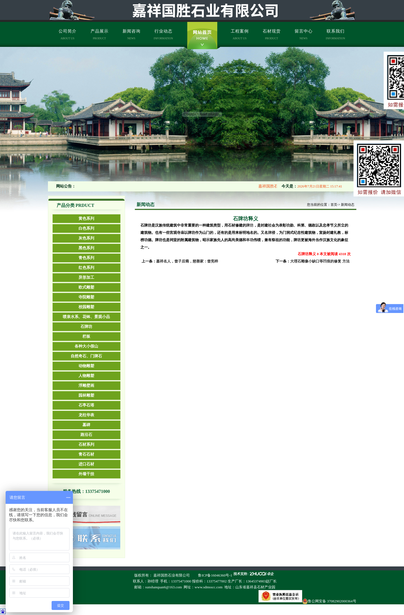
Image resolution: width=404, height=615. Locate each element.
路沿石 (86, 435)
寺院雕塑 (86, 297)
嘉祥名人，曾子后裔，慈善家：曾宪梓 (187, 261)
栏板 (86, 336)
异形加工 (86, 277)
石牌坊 (86, 326)
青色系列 (86, 258)
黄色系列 (86, 218)
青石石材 (86, 454)
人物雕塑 (86, 376)
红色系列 (86, 268)
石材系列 (86, 444)
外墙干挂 (86, 474)
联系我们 (335, 34)
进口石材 (86, 464)
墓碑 (86, 425)
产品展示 (99, 34)
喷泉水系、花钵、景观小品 (86, 317)
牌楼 (271, 232)
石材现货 (272, 34)
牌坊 (249, 225)
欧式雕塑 (86, 287)
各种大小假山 (86, 346)
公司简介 (68, 34)
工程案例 (240, 34)
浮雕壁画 (86, 385)
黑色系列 (86, 248)
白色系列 (86, 228)
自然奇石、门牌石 (86, 356)
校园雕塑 (86, 307)
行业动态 (163, 34)
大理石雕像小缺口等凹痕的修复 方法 (319, 261)
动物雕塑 (86, 366)
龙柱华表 (86, 415)
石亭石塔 (86, 405)
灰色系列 (86, 238)
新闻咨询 (131, 34)
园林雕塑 (86, 395)
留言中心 (304, 34)
